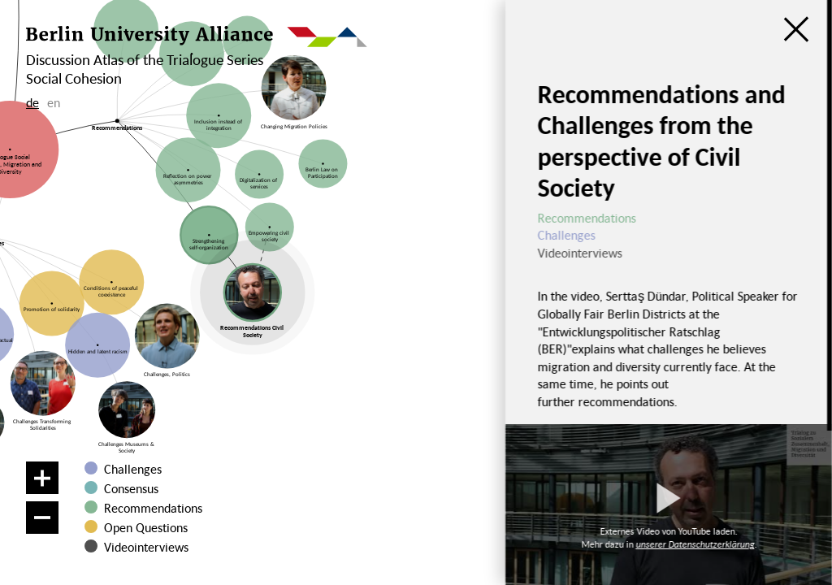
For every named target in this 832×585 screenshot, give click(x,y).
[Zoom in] (42, 478)
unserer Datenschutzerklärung (694, 544)
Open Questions (146, 527)
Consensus (131, 488)
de (32, 102)
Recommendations (153, 507)
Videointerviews (146, 546)
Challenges (133, 468)
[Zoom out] (42, 517)
